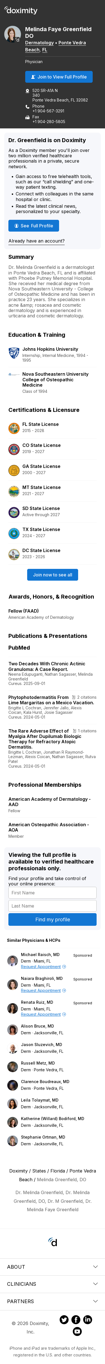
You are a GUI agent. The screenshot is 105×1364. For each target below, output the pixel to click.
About (52, 1267)
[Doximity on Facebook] (75, 1320)
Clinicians (52, 1284)
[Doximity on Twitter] (64, 1320)
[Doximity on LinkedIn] (87, 1320)
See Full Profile (36, 226)
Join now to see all (52, 575)
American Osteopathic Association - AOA (48, 827)
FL (44, 49)
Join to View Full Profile (59, 77)
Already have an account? (36, 241)
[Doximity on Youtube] (77, 1332)
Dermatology (39, 42)
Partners (52, 1301)
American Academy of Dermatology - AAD (49, 801)
